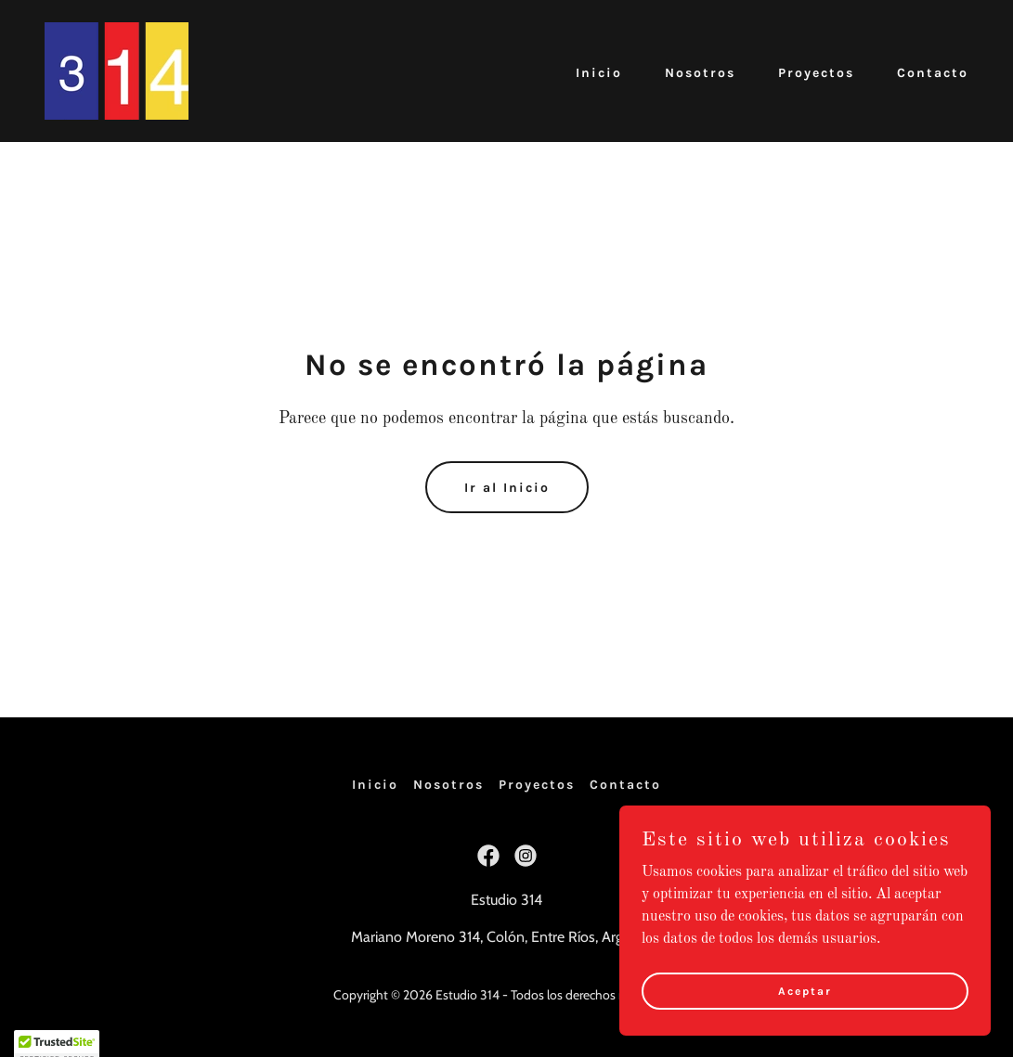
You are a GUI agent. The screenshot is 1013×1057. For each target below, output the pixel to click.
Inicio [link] (599, 73)
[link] (116, 70)
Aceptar (805, 1028)
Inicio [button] (375, 785)
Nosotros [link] (700, 73)
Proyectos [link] (816, 73)
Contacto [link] (932, 73)
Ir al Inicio (507, 488)
